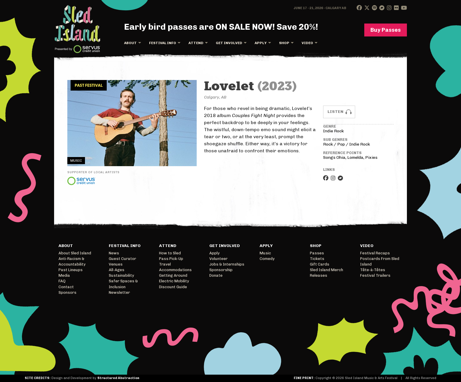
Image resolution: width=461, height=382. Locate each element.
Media (64, 275)
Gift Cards (319, 264)
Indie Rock (333, 131)
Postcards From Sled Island (379, 261)
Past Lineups (71, 270)
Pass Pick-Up (171, 258)
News (114, 253)
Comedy (267, 258)
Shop (284, 43)
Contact (66, 287)
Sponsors (67, 292)
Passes (317, 253)
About (130, 43)
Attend (195, 43)
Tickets (317, 258)
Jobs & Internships (226, 264)
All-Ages (116, 270)
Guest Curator (122, 258)
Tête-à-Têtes (372, 270)
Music (265, 253)
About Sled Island (75, 253)
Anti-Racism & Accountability (72, 261)
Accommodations (175, 270)
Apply (261, 43)
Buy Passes (385, 30)
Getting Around (173, 275)
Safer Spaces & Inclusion (123, 284)
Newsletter (119, 292)
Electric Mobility (174, 281)
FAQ (62, 281)
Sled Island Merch (326, 270)
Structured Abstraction (118, 378)
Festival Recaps (375, 253)
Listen (335, 111)
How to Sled (170, 253)
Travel (165, 264)
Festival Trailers (375, 275)
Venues (116, 264)
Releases (318, 275)
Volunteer (218, 258)
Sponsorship (221, 270)
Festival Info (162, 43)
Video (307, 43)
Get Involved (229, 43)
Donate (216, 275)
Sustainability (121, 275)
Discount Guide (173, 287)
